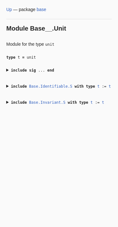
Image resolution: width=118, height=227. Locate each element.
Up (9, 9)
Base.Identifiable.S (50, 86)
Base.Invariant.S (47, 102)
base (41, 9)
